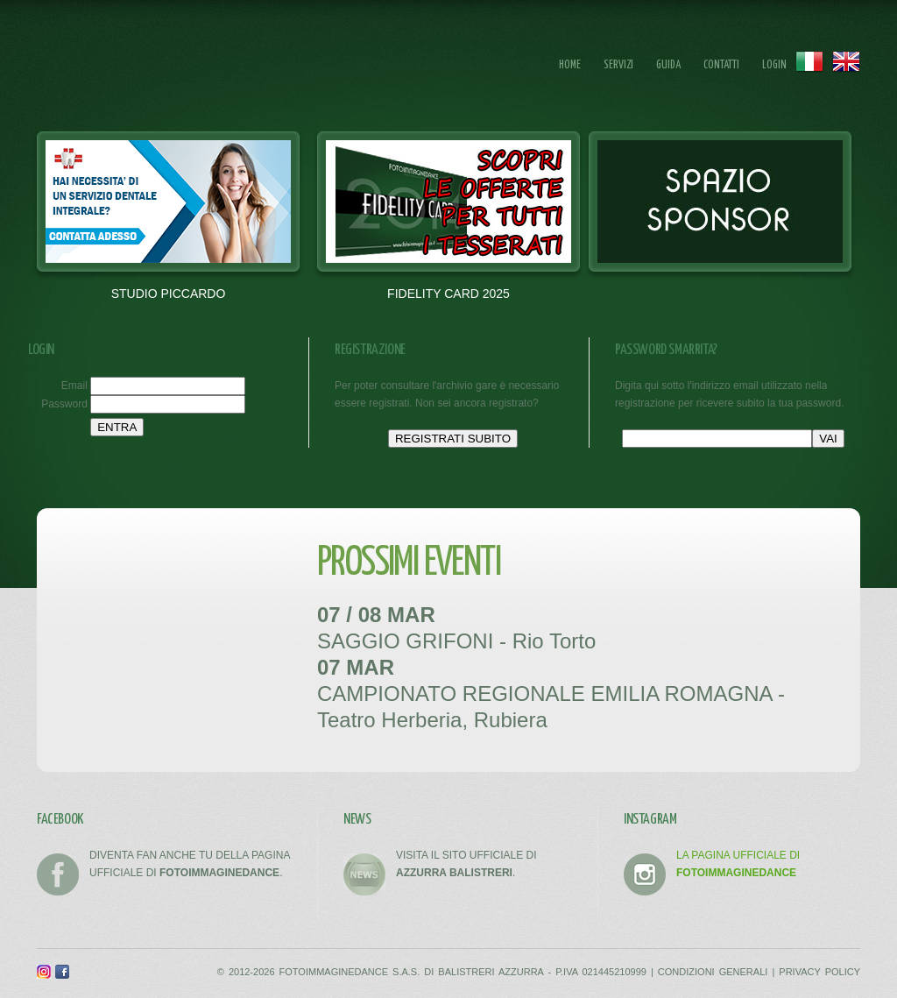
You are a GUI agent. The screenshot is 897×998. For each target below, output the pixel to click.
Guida (668, 65)
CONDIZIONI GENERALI (712, 971)
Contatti (721, 65)
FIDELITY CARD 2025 (448, 294)
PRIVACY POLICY (819, 971)
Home (570, 65)
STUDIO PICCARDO (168, 294)
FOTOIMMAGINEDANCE (154, 66)
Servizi (618, 65)
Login (774, 65)
